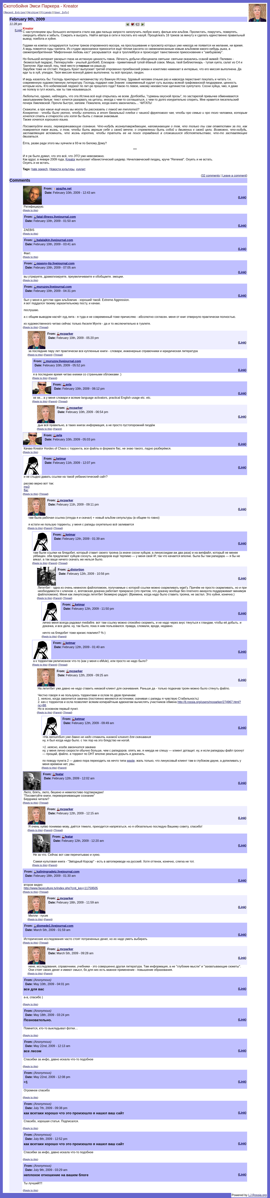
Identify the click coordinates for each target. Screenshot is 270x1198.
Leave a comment (234, 176)
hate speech (39, 169)
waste (131, 761)
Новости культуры (61, 169)
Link (18, 31)
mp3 (26, 487)
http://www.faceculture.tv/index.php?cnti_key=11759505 (61, 888)
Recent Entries (15, 12)
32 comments (211, 176)
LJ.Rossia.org (257, 1195)
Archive (33, 12)
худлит (81, 169)
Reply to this (30, 211)
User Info (61, 12)
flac (26, 490)
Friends (46, 12)
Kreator (70, 160)
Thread (44, 327)
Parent (48, 355)
